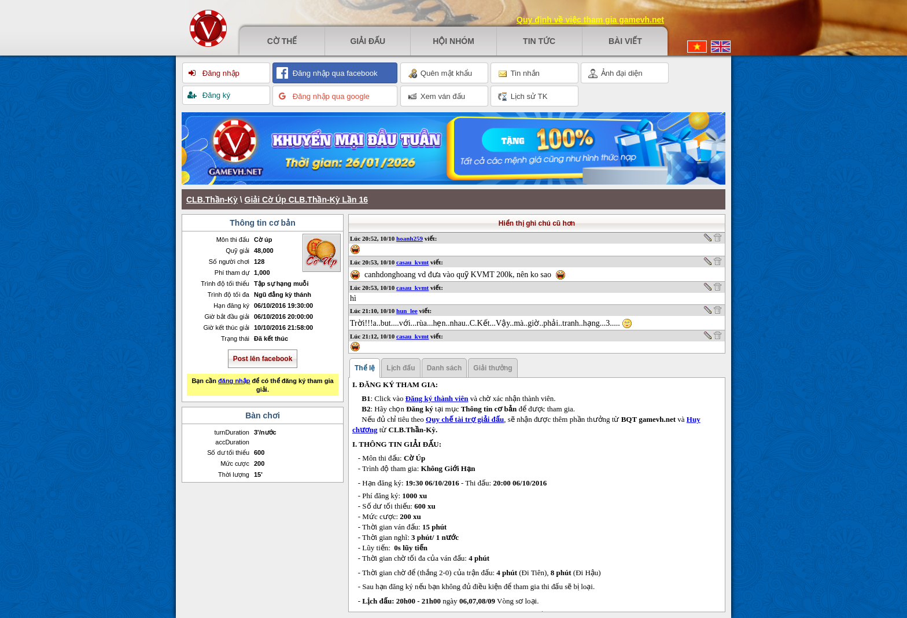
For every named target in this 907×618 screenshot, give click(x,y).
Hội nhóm (453, 41)
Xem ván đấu (436, 96)
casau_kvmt (412, 262)
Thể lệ (365, 368)
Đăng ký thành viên (437, 398)
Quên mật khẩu (440, 73)
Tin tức (539, 41)
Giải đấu (367, 41)
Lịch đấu (400, 368)
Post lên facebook (263, 359)
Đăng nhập (219, 73)
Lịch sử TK (522, 96)
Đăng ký (215, 95)
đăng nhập (234, 380)
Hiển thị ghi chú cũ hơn (537, 223)
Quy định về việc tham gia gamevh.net (590, 19)
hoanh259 (409, 238)
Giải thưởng (492, 368)
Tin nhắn (519, 73)
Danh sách (444, 368)
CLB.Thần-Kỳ (212, 199)
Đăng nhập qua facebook (334, 73)
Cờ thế (282, 41)
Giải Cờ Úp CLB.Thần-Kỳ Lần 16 (306, 199)
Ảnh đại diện (615, 73)
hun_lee (407, 310)
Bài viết (625, 41)
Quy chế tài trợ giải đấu (465, 419)
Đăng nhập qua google (330, 96)
